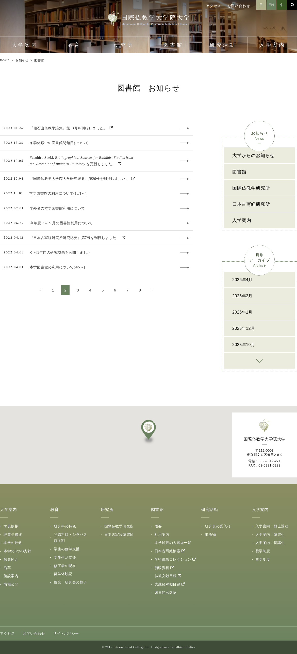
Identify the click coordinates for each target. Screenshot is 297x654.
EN (271, 5)
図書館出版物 (166, 593)
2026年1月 (242, 312)
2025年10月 (243, 344)
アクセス (213, 6)
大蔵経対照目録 (167, 584)
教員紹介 (11, 559)
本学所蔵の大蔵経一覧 (173, 543)
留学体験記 (63, 574)
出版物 (210, 534)
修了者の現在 (65, 566)
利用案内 (162, 534)
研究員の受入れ (218, 526)
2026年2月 (242, 296)
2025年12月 (243, 328)
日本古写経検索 (167, 551)
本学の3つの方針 (17, 551)
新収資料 (162, 568)
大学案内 (25, 45)
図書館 (173, 45)
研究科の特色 (65, 526)
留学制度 (262, 559)
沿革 (7, 568)
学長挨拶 (11, 526)
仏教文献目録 (166, 576)
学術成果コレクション (173, 559)
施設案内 (11, 576)
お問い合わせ (238, 6)
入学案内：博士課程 (272, 526)
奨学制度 (262, 551)
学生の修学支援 (67, 549)
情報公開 (11, 584)
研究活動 (223, 45)
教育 (74, 45)
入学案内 (272, 45)
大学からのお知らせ (253, 155)
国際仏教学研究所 (251, 188)
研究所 (124, 45)
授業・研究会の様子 (70, 582)
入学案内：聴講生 (270, 543)
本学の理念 (13, 543)
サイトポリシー (66, 633)
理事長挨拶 (13, 534)
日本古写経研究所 (251, 204)
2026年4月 (242, 280)
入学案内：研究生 (270, 534)
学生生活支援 (65, 557)
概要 (158, 526)
